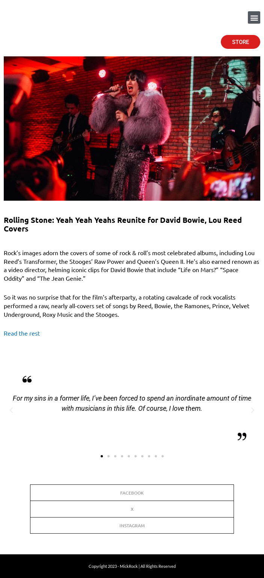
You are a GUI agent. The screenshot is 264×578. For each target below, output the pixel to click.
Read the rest (22, 333)
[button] (254, 17)
